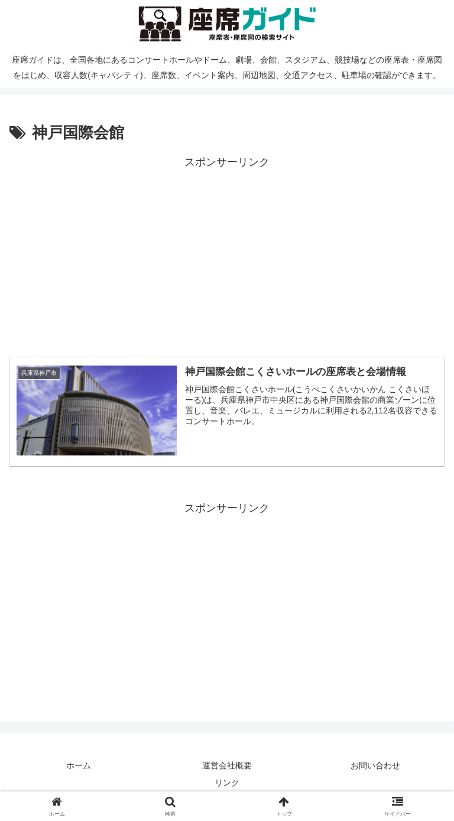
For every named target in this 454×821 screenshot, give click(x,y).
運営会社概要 (227, 765)
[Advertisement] (227, 254)
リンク (227, 782)
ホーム (78, 765)
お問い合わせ (375, 765)
